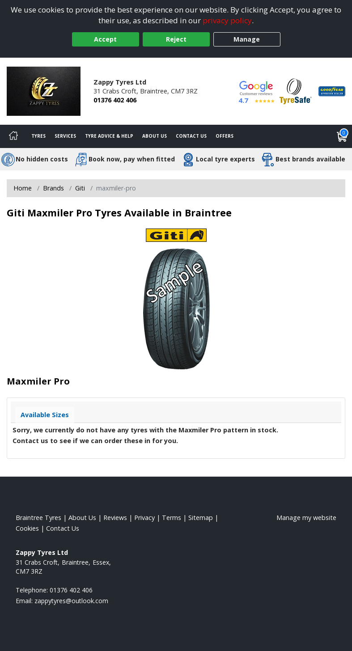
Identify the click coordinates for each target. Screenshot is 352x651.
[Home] (13, 136)
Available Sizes (45, 414)
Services (65, 136)
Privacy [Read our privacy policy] (144, 517)
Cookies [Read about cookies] (27, 528)
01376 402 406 (114, 100)
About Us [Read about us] (82, 517)
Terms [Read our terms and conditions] (171, 517)
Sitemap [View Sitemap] (200, 517)
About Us (154, 136)
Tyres (38, 136)
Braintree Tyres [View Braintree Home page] (38, 517)
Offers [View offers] (224, 136)
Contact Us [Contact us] (191, 136)
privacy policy (227, 20)
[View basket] (342, 136)
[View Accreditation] (295, 90)
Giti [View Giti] (80, 188)
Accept (105, 39)
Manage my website (306, 517)
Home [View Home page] (22, 188)
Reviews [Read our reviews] (115, 517)
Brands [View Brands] (53, 188)
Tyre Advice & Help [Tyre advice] (109, 136)
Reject (176, 39)
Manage (246, 39)
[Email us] (71, 600)
